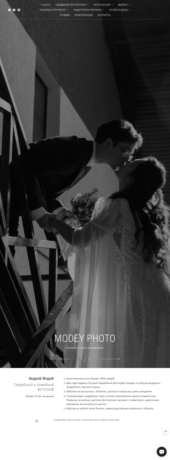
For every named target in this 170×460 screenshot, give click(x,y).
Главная (45, 4)
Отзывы (65, 15)
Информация (84, 15)
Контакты (104, 15)
